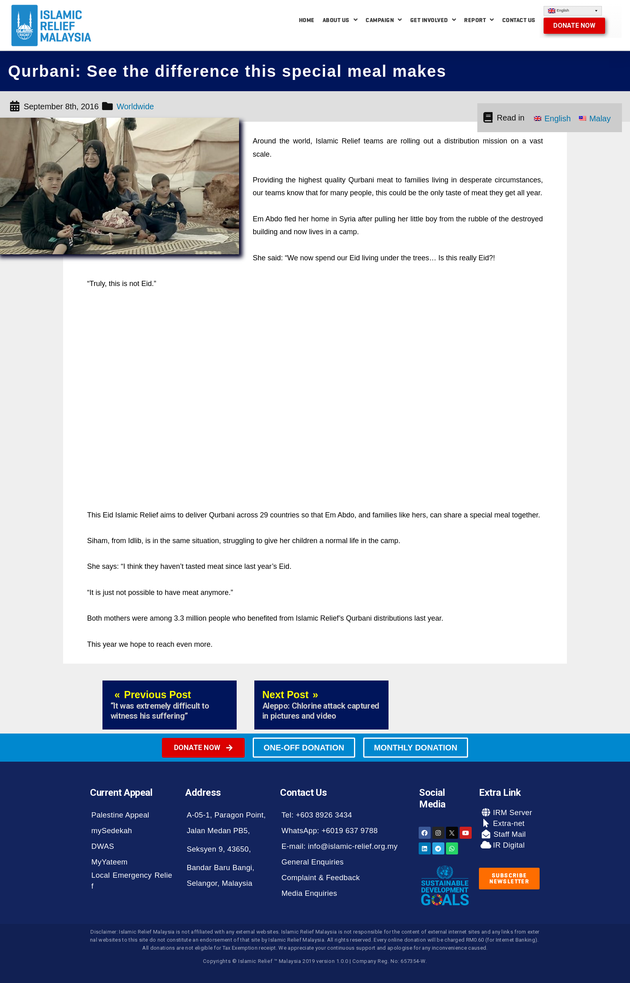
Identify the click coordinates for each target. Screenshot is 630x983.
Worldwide (135, 106)
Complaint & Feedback (320, 877)
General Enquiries (312, 862)
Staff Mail (508, 834)
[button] (574, 26)
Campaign (384, 19)
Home (307, 20)
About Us (340, 19)
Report (479, 19)
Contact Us (519, 20)
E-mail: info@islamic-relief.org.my (339, 846)
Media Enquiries (309, 893)
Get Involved (433, 19)
